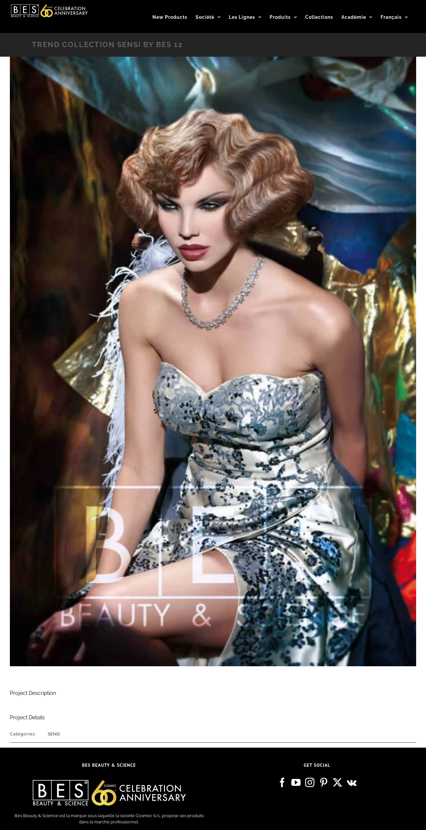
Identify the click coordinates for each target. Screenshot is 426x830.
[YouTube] (296, 782)
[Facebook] (282, 782)
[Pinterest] (323, 782)
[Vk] (352, 782)
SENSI (54, 733)
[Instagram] (309, 782)
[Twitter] (337, 782)
